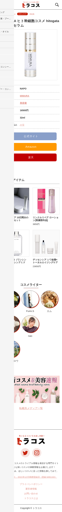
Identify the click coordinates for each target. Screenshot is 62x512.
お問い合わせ (31, 493)
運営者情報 (31, 489)
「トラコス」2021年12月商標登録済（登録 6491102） (31, 477)
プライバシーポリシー (31, 484)
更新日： (8, 14)
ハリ (22, 124)
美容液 (31, 14)
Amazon (30, 146)
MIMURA (24, 96)
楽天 (31, 157)
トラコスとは (31, 498)
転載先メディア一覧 (31, 408)
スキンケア (22, 14)
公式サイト (31, 136)
